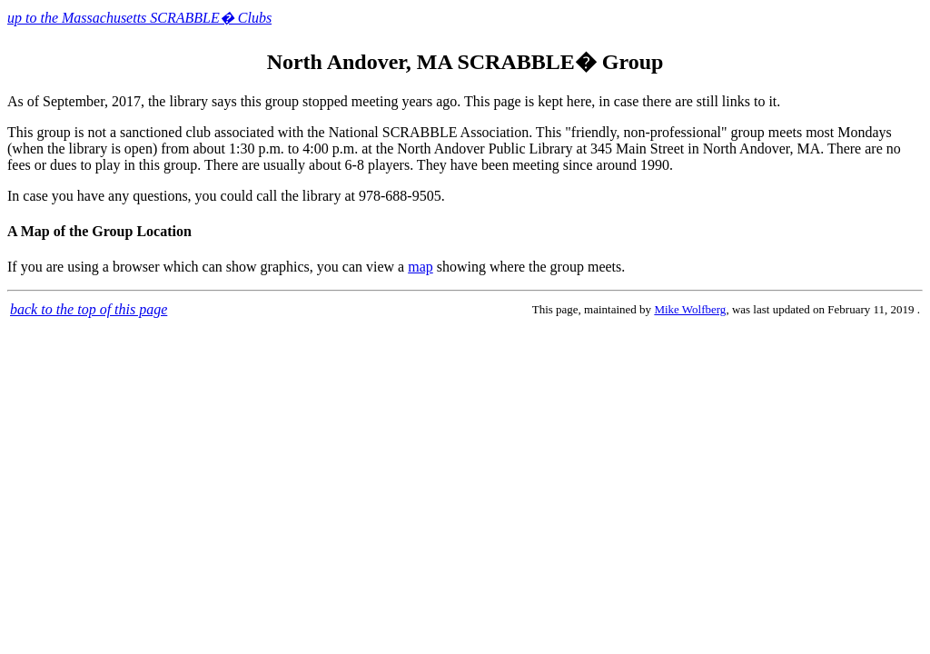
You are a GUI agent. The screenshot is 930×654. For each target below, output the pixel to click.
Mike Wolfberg (690, 309)
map (420, 266)
